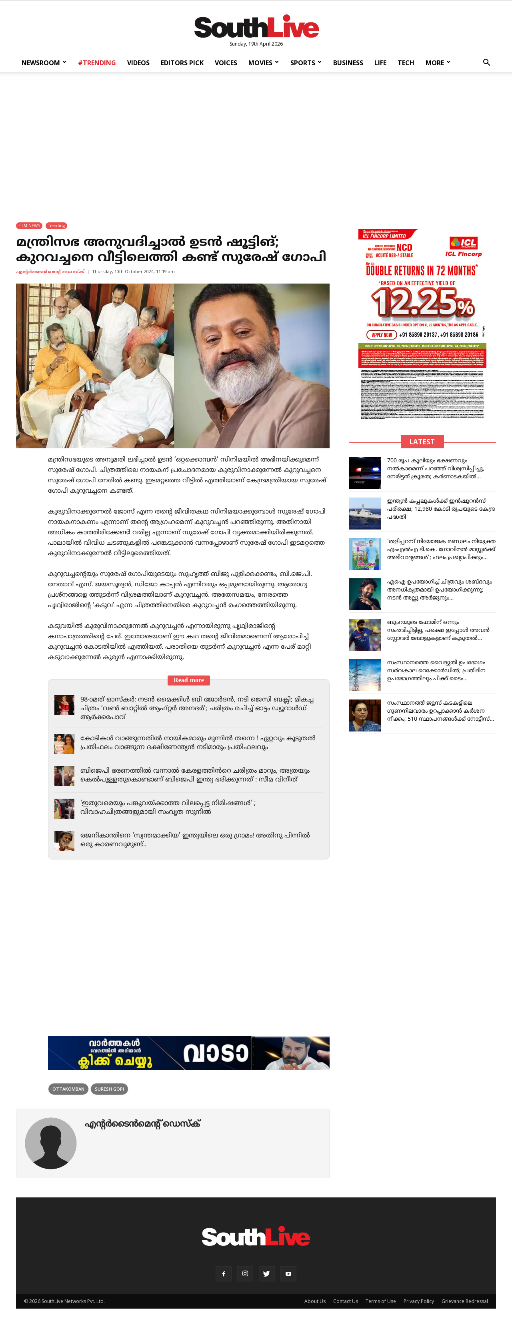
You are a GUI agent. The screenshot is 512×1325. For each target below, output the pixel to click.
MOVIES (263, 62)
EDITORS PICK (182, 62)
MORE (438, 62)
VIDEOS (138, 62)
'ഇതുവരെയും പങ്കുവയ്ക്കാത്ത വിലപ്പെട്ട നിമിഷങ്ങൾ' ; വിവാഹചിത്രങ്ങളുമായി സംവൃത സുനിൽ (171, 808)
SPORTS (306, 62)
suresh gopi (109, 1089)
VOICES (226, 62)
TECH (406, 62)
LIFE (380, 62)
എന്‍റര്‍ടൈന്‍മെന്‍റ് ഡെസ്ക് (50, 272)
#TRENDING (97, 62)
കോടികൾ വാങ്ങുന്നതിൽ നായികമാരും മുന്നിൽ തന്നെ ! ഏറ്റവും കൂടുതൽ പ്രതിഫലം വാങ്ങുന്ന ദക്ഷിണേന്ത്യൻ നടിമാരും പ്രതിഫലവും (193, 743)
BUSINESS (348, 62)
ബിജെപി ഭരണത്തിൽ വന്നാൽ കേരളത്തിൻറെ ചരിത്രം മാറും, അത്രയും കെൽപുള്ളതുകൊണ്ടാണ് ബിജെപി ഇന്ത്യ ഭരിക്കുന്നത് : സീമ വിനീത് (198, 776)
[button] (486, 63)
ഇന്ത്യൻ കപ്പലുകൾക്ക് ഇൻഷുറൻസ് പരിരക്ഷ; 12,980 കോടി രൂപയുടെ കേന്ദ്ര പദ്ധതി (441, 509)
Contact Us (345, 1301)
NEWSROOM (44, 62)
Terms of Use (381, 1301)
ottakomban (68, 1089)
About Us (315, 1301)
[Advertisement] (256, 142)
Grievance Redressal (465, 1301)
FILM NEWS (29, 226)
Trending (56, 226)
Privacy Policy (419, 1301)
